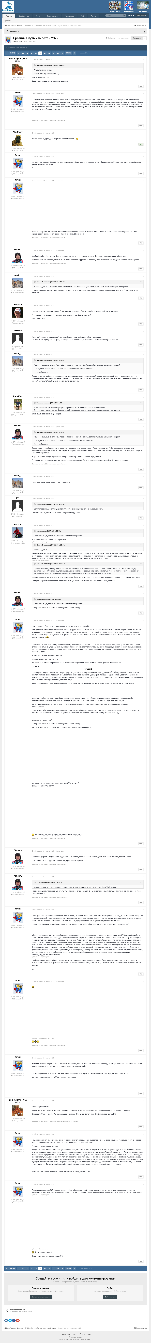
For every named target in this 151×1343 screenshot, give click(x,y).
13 (31, 53)
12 (27, 53)
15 (40, 53)
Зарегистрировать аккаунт (41, 1297)
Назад (12, 53)
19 (58, 53)
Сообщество (24, 16)
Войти (131, 15)
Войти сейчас (110, 1297)
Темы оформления (68, 1334)
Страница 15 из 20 (85, 53)
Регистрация (141, 15)
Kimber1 (18, 249)
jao (17, 498)
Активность (69, 16)
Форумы (9, 16)
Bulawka (40, 65)
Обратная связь (85, 1334)
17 (49, 53)
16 (44, 53)
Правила (7, 21)
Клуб (38, 16)
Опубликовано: (44, 60)
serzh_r (17, 275)
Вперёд (68, 53)
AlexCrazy (17, 132)
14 (36, 53)
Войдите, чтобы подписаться (118, 38)
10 (18, 53)
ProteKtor (17, 396)
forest (21, 41)
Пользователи (52, 16)
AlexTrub (18, 524)
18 (53, 53)
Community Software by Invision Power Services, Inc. (75, 1339)
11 (23, 53)
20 (62, 53)
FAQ (82, 16)
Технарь (18, 330)
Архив (93, 16)
